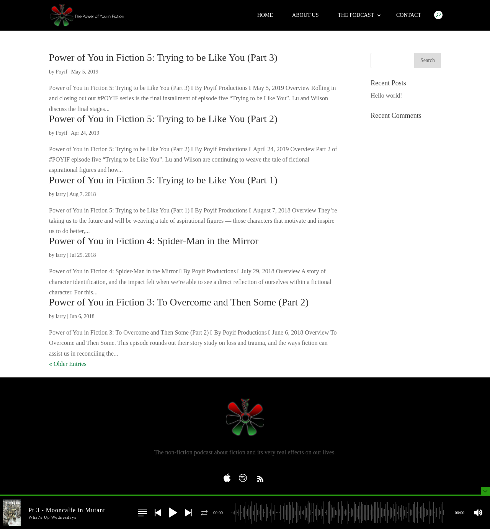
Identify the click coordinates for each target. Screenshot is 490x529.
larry (61, 194)
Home (265, 15)
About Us (305, 15)
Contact (408, 15)
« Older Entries (68, 364)
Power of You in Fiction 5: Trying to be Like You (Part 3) (163, 57)
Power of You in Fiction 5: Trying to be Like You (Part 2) (163, 118)
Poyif (61, 72)
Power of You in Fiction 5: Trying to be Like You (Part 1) (163, 180)
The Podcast (356, 15)
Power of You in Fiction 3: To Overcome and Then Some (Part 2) (179, 302)
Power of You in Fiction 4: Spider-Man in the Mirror (153, 241)
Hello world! (386, 95)
